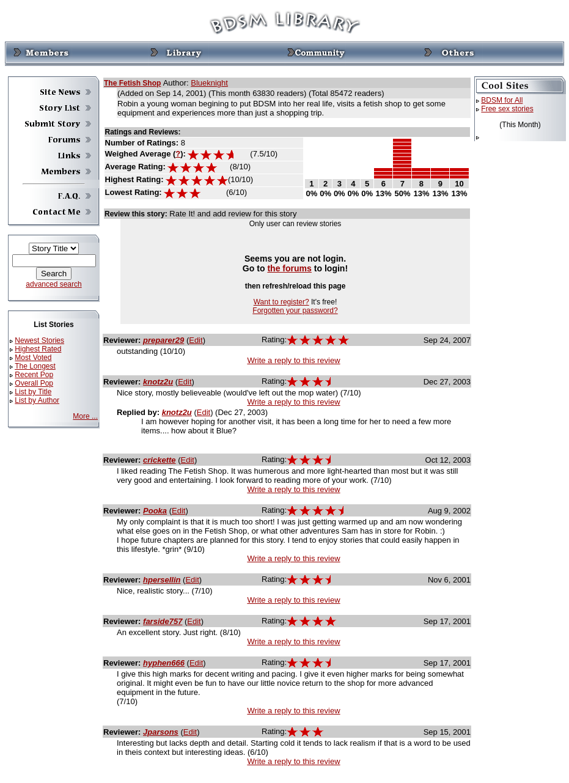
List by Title (33, 392)
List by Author (37, 400)
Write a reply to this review (293, 360)
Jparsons (160, 732)
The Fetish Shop (132, 83)
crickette (159, 460)
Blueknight (209, 82)
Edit (195, 340)
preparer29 (163, 340)
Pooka (155, 510)
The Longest (35, 366)
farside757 (162, 621)
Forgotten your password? (294, 310)
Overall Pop (34, 383)
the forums (289, 268)
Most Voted (33, 357)
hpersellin (161, 579)
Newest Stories (39, 340)
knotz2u (158, 381)
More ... (85, 416)
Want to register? (281, 302)
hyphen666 (164, 662)
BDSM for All (502, 100)
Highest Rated (38, 349)
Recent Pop (34, 374)
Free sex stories (507, 109)
